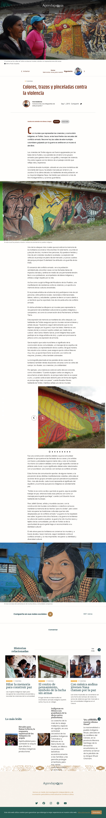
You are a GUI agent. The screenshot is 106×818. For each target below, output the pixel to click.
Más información (84, 812)
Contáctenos (87, 15)
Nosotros (75, 15)
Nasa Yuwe (65, 121)
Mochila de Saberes (28, 14)
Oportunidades (46, 15)
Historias (17, 15)
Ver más (96, 649)
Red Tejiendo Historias (60, 14)
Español (56, 121)
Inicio (10, 15)
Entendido (96, 812)
